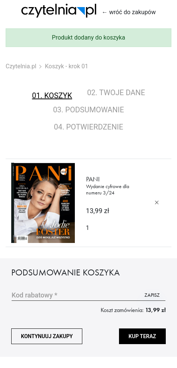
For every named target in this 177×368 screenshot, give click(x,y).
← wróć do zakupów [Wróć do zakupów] (129, 12)
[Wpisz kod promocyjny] (75, 295)
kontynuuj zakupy (47, 336)
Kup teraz (142, 336)
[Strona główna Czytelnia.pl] (58, 11)
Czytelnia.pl (21, 66)
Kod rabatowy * (34, 295)
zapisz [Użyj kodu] (152, 294)
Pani (112, 185)
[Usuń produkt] (156, 202)
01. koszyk (52, 95)
